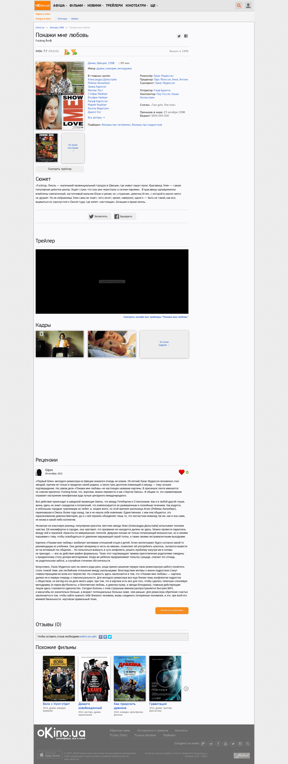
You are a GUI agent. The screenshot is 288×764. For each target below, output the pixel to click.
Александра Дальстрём (102, 79)
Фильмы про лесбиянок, (116, 124)
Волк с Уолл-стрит (56, 704)
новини (94, 6)
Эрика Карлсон (97, 86)
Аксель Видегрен (98, 108)
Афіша (59, 6)
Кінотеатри (136, 6)
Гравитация (158, 704)
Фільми (76, 6)
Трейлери (114, 6)
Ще (153, 6)
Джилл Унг (94, 112)
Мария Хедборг (97, 104)
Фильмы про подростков (147, 124)
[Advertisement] (112, 407)
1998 (111, 63)
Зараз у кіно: (43, 14)
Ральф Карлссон (98, 101)
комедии (111, 68)
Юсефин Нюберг (98, 97)
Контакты (181, 730)
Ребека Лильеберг (99, 83)
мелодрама (125, 68)
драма (100, 68)
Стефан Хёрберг (98, 94)
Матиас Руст (95, 90)
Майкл (74, 18)
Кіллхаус (62, 18)
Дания (92, 63)
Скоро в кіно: (43, 18)
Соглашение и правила (152, 730)
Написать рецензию (172, 610)
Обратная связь (120, 730)
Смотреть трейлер (59, 169)
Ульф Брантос (162, 90)
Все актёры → (96, 117)
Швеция (102, 63)
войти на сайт (88, 636)
